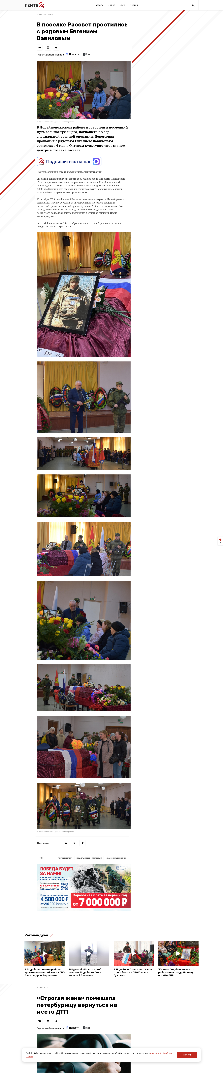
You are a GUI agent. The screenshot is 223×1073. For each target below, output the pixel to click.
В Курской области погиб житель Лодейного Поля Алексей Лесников (85, 972)
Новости (98, 5)
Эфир (122, 5)
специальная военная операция (89, 858)
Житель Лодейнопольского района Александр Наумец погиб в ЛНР (176, 972)
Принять (187, 1055)
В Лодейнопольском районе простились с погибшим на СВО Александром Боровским (44, 972)
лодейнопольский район (116, 858)
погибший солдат (65, 858)
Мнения (134, 5)
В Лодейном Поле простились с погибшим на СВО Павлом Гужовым (133, 972)
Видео (111, 5)
